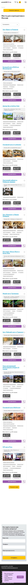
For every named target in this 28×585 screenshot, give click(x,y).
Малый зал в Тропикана (11, 293)
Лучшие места (19, 2)
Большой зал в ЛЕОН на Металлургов (11, 68)
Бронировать (12, 61)
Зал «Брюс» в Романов (10, 29)
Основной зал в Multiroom (11, 407)
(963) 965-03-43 (7, 583)
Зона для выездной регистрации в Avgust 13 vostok (11, 367)
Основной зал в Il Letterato (12, 145)
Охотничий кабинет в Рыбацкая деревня (10, 181)
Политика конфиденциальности (9, 567)
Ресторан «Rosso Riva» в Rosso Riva (11, 252)
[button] (24, 38)
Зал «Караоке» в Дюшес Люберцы (11, 215)
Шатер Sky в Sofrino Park (11, 106)
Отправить (14, 557)
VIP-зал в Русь (7, 447)
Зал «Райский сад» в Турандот (13, 332)
